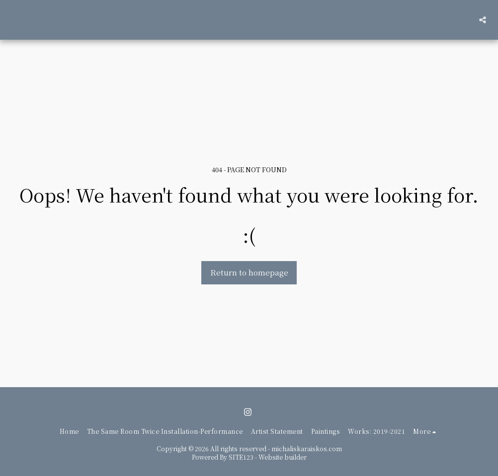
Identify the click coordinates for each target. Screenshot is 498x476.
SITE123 (241, 457)
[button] (482, 20)
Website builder (282, 457)
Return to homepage (249, 272)
